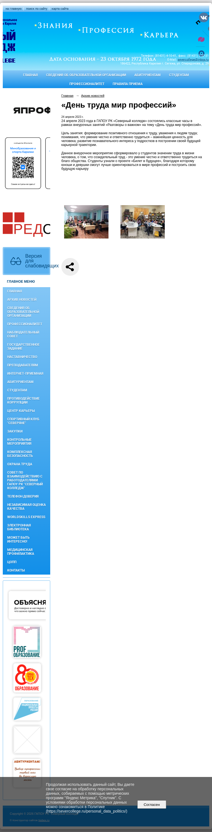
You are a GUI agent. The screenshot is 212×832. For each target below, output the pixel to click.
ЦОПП (11, 562)
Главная (30, 75)
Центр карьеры (21, 411)
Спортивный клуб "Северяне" (23, 421)
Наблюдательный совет (23, 334)
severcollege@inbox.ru (193, 59)
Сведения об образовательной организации (86, 75)
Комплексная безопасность (20, 454)
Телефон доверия (23, 496)
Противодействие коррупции (23, 400)
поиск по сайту (36, 9)
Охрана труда (19, 464)
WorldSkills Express (26, 517)
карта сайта (60, 9)
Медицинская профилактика (20, 552)
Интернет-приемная (25, 374)
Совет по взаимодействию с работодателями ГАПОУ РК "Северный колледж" (25, 480)
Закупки (14, 431)
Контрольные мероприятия (19, 442)
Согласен (152, 805)
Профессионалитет (86, 84)
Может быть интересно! (18, 539)
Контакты (16, 570)
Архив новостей (21, 300)
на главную (14, 9)
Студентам (179, 75)
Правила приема (128, 84)
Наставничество (22, 357)
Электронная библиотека (19, 527)
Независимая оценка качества (26, 507)
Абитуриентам (147, 75)
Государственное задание (23, 347)
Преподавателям (22, 365)
